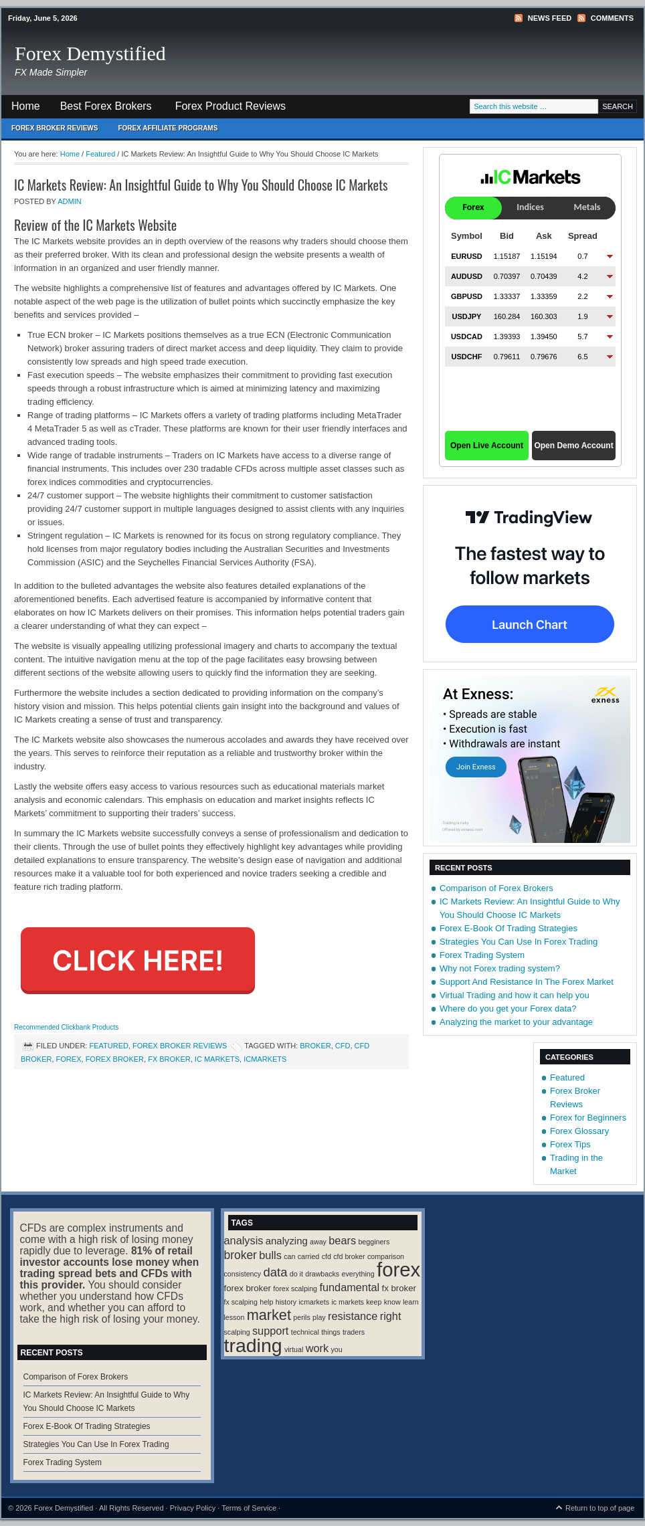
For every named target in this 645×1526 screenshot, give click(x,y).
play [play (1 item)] (319, 1317)
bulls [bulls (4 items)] (270, 1255)
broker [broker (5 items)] (240, 1255)
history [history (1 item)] (286, 1302)
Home (25, 106)
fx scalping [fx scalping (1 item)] (241, 1302)
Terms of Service (248, 1508)
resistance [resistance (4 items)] (352, 1316)
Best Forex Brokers (101, 109)
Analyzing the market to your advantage (516, 1022)
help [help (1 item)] (266, 1302)
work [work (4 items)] (317, 1348)
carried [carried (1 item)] (309, 1256)
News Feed (549, 18)
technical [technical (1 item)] (305, 1332)
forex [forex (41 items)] (398, 1269)
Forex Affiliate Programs (162, 131)
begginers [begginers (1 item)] (373, 1242)
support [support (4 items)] (270, 1331)
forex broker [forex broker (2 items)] (247, 1288)
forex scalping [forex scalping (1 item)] (295, 1288)
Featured (108, 1046)
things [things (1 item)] (330, 1332)
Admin (69, 201)
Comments (612, 18)
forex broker (115, 1059)
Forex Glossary (579, 1131)
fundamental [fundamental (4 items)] (349, 1287)
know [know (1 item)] (392, 1302)
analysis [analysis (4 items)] (244, 1240)
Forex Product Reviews (230, 106)
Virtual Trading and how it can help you (514, 995)
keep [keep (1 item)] (373, 1302)
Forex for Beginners (588, 1118)
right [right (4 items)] (390, 1316)
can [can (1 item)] (289, 1256)
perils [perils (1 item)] (301, 1317)
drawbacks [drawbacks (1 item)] (322, 1274)
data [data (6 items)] (276, 1272)
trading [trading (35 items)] (253, 1345)
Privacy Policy (192, 1508)
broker (315, 1046)
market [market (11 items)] (269, 1315)
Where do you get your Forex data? (508, 1009)
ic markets (217, 1059)
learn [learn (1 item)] (411, 1302)
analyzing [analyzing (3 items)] (287, 1241)
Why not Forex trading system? (500, 968)
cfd (343, 1046)
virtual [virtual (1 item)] (293, 1349)
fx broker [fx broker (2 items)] (399, 1288)
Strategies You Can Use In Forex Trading (518, 942)
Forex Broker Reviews (54, 128)
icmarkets (265, 1059)
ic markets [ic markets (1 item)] (347, 1302)
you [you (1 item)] (336, 1349)
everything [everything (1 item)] (358, 1274)
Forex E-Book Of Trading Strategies (508, 928)
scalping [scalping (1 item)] (237, 1332)
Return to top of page (599, 1508)
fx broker (169, 1059)
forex (69, 1059)
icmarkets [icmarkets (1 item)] (313, 1302)
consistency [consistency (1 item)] (243, 1274)
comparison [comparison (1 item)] (385, 1256)
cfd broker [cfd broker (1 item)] (349, 1256)
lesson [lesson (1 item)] (234, 1317)
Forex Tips (570, 1144)
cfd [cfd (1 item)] (326, 1256)
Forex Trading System (482, 955)
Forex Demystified (90, 53)
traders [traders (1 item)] (354, 1332)
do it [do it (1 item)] (296, 1274)
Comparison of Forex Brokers (496, 888)
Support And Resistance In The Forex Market (527, 982)
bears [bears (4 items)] (342, 1240)
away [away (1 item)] (318, 1242)
